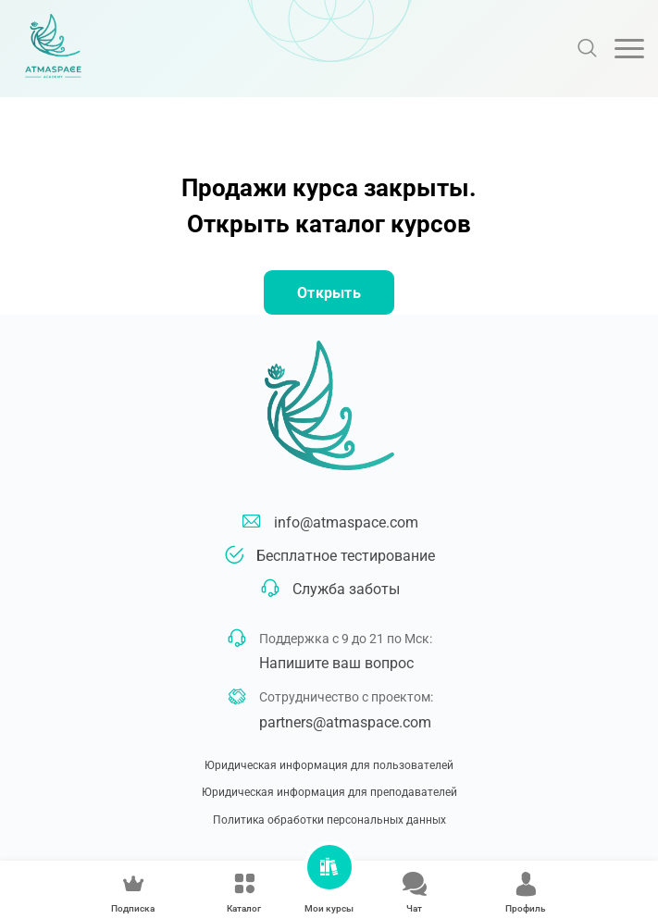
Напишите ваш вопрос (336, 663)
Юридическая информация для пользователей (329, 765)
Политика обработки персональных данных (329, 819)
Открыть (329, 293)
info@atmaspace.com (346, 522)
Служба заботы (346, 589)
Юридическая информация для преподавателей (329, 792)
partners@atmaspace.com (345, 722)
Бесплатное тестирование (345, 556)
